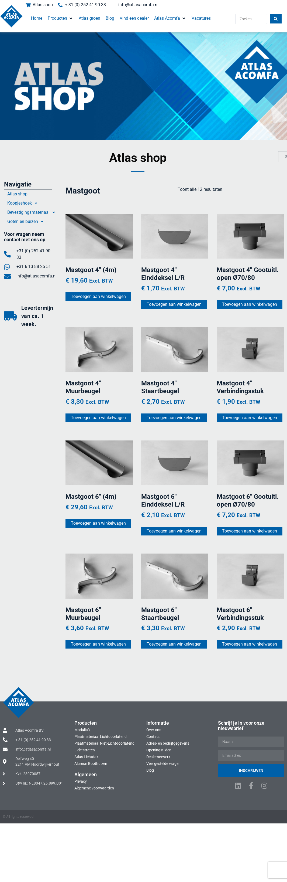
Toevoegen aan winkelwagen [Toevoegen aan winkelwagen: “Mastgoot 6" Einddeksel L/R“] (173, 530)
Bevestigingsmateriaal (32, 212)
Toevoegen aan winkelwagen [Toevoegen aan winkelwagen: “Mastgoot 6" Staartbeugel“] (173, 643)
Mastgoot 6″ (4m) (90, 496)
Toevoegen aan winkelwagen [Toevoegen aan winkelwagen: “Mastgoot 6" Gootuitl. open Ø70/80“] (249, 530)
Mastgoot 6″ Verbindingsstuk (239, 613)
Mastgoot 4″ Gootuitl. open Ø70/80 (247, 273)
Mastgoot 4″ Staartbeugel (160, 387)
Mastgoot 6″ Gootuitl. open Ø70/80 (247, 500)
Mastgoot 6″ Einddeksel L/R (162, 500)
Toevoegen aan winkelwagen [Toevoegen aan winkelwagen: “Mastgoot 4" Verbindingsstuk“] (249, 417)
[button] (60, 18)
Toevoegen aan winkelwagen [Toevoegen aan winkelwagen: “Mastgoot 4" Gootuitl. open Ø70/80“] (249, 304)
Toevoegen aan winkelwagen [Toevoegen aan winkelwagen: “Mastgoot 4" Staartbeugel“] (173, 417)
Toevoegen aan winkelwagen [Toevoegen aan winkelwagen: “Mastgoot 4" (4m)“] (98, 296)
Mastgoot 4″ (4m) (90, 270)
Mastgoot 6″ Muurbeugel (83, 613)
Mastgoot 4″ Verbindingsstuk (239, 387)
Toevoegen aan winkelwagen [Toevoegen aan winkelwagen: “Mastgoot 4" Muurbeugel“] (98, 417)
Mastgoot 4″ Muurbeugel (83, 387)
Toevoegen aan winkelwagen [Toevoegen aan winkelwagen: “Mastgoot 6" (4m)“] (98, 522)
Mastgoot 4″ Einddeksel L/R (162, 273)
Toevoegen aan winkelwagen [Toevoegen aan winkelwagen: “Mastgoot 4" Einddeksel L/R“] (173, 304)
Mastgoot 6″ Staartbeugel (160, 613)
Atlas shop (17, 193)
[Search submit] (275, 18)
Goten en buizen (26, 221)
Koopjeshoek (23, 203)
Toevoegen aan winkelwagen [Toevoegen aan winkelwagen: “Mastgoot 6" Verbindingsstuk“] (249, 643)
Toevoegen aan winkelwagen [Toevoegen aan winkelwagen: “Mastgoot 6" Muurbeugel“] (98, 643)
